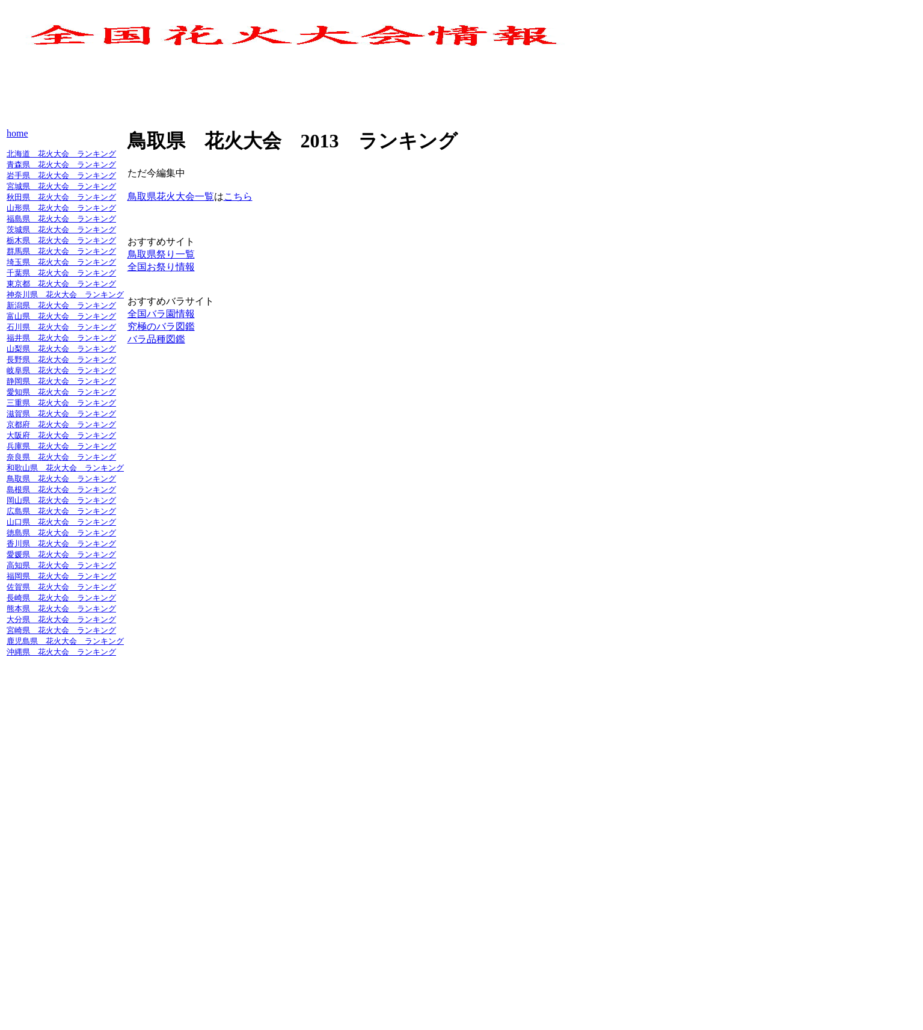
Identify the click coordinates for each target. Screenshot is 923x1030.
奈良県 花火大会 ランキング (61, 456)
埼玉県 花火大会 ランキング (61, 262)
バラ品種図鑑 (156, 339)
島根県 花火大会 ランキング (61, 489)
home (17, 133)
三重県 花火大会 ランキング (61, 402)
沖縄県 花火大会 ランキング (61, 651)
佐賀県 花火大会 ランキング (61, 586)
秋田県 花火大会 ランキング (61, 197)
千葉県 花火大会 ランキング (61, 272)
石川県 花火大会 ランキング (61, 327)
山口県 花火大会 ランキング (61, 521)
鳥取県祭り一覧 (161, 254)
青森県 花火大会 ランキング (61, 164)
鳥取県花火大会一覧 (170, 196)
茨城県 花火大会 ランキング (61, 229)
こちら (238, 196)
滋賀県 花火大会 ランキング (61, 413)
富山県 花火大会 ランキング (61, 316)
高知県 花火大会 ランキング (61, 565)
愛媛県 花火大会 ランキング (61, 554)
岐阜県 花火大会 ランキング (61, 370)
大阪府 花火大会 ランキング (61, 435)
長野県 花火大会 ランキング (61, 359)
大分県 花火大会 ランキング (61, 619)
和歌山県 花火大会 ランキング (65, 467)
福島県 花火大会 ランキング (61, 218)
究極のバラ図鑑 (161, 326)
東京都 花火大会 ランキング (61, 283)
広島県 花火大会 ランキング (61, 511)
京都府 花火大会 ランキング (61, 424)
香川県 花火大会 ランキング (61, 543)
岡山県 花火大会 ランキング (61, 500)
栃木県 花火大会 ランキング (61, 240)
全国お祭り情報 (161, 267)
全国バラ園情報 (161, 314)
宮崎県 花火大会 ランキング (61, 630)
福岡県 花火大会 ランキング (61, 576)
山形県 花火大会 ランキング (61, 207)
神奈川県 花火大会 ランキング (65, 294)
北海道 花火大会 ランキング (61, 153)
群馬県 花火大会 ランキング (61, 251)
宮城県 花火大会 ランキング (61, 186)
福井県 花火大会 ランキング (61, 337)
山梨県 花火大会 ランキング (61, 348)
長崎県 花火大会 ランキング (61, 597)
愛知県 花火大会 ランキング (61, 391)
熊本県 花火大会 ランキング (61, 608)
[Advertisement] (225, 96)
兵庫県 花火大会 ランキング (61, 446)
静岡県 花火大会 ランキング (61, 381)
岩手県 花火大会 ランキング (61, 175)
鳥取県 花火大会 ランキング (61, 478)
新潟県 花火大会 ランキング (61, 305)
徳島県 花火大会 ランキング (61, 532)
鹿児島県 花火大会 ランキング (65, 641)
